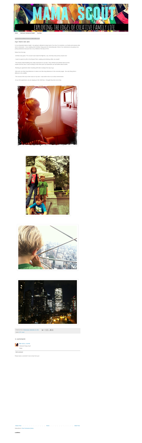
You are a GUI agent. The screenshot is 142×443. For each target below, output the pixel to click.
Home (47, 425)
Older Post (77, 425)
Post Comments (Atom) (28, 428)
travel (23, 332)
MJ (20, 343)
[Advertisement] (48, 411)
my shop (39, 33)
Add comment (19, 352)
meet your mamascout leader (27, 33)
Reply (20, 348)
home (16, 33)
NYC (20, 332)
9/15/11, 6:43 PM (25, 343)
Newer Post (18, 425)
